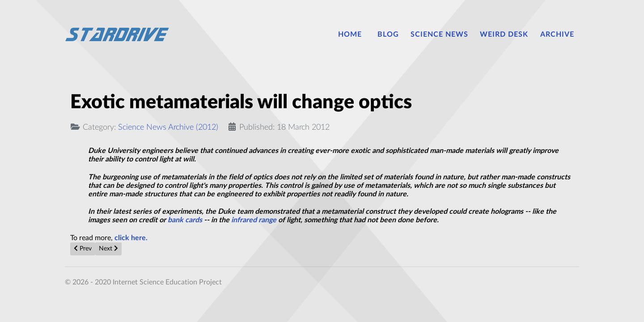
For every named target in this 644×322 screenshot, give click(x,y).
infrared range (253, 220)
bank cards (185, 220)
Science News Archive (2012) (168, 127)
